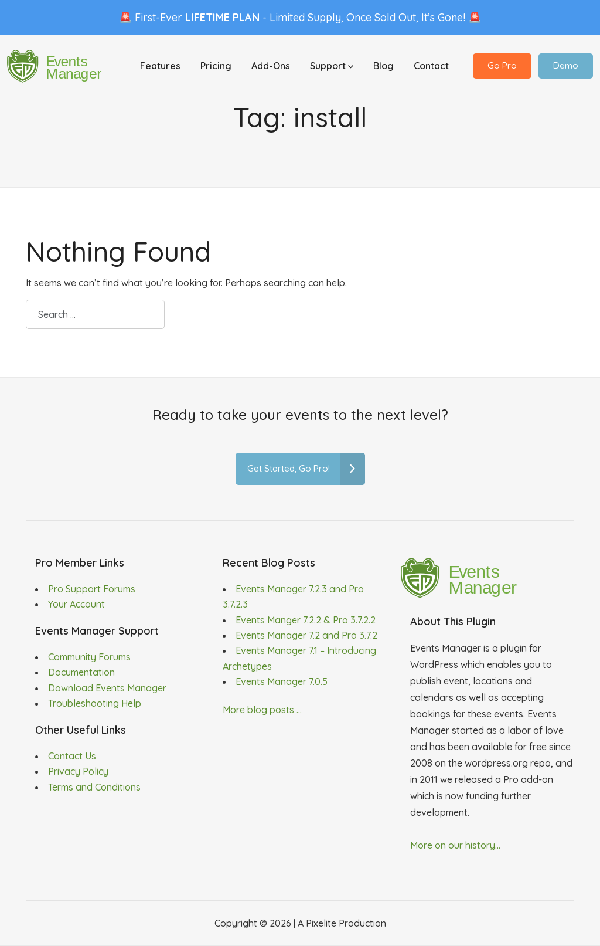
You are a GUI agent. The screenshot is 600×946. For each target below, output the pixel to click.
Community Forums (89, 657)
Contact (431, 66)
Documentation (81, 672)
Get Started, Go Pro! (306, 469)
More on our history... (455, 845)
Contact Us (72, 756)
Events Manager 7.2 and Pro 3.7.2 (306, 635)
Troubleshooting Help (94, 703)
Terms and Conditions (94, 787)
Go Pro (502, 65)
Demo (565, 65)
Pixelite (321, 923)
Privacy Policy (78, 771)
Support (331, 66)
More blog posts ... (262, 710)
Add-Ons (270, 66)
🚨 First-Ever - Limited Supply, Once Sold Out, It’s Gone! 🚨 (300, 17)
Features (160, 66)
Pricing (215, 66)
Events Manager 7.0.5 (282, 681)
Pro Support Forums (91, 589)
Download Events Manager (107, 688)
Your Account (76, 604)
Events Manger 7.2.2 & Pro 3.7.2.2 (306, 620)
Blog (383, 66)
